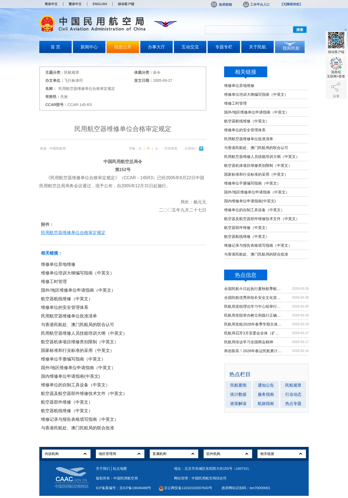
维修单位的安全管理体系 (245, 130)
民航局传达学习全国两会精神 (248, 342)
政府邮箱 (221, 4)
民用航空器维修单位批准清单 (248, 139)
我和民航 (291, 48)
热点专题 (293, 403)
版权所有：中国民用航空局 (117, 478)
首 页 (55, 47)
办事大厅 (156, 47)
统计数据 (238, 394)
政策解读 (238, 403)
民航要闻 (238, 385)
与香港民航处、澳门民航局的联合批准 (256, 254)
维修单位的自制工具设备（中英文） (254, 210)
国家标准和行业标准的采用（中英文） (256, 174)
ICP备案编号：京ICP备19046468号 (123, 488)
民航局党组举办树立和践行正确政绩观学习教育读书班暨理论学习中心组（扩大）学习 (253, 315)
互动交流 (190, 47)
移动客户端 (126, 4)
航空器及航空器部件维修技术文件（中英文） (262, 219)
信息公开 (122, 47)
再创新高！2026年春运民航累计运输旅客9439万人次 (253, 351)
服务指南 (266, 394)
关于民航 (257, 47)
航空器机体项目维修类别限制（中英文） (258, 165)
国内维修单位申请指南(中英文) (250, 201)
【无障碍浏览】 (291, 4)
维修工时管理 (235, 103)
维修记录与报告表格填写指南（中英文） (258, 245)
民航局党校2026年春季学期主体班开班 (253, 324)
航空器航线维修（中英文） (246, 121)
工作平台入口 (256, 4)
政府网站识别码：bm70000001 (246, 488)
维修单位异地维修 (239, 85)
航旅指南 (266, 403)
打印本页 (171, 148)
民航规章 (293, 385)
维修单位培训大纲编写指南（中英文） (256, 94)
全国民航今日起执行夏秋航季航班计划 (253, 289)
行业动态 (293, 394)
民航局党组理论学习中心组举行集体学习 (253, 306)
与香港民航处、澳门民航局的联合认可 (256, 148)
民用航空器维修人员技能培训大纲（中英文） (262, 156)
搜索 (299, 30)
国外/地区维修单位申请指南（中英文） (256, 112)
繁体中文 (75, 4)
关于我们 (103, 469)
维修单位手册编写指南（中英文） (252, 183)
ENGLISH (100, 4)
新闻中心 (89, 47)
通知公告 (266, 385)
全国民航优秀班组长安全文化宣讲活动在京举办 (253, 297)
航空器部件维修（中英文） (246, 227)
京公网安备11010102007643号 (188, 488)
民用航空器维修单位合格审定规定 (73, 232)
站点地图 (120, 469)
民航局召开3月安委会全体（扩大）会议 (253, 333)
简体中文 (51, 4)
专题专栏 (223, 47)
